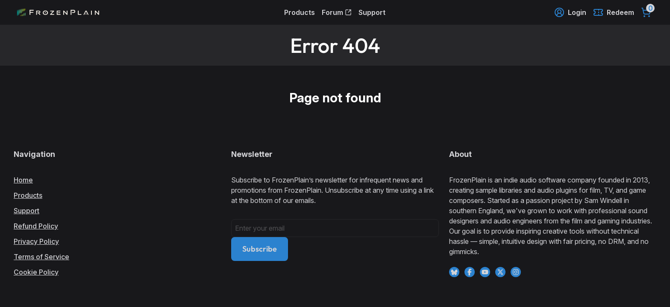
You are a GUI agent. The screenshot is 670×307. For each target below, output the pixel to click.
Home (23, 180)
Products (299, 12)
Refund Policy (36, 226)
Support (372, 12)
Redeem (613, 12)
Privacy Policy (36, 241)
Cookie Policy (36, 272)
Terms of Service (41, 256)
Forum (337, 12)
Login (570, 12)
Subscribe (259, 249)
